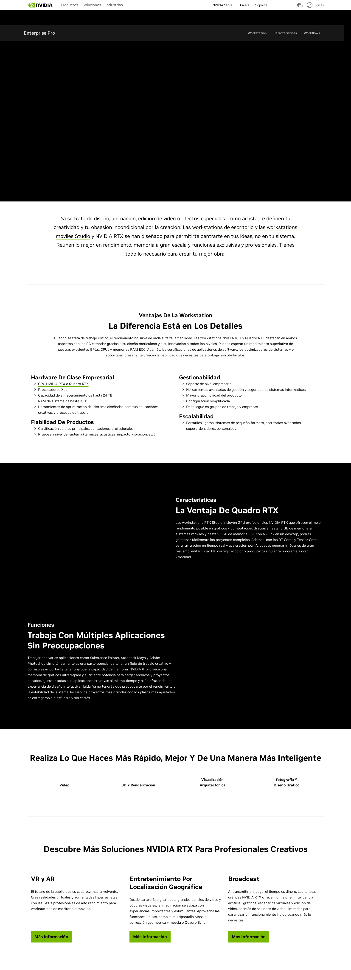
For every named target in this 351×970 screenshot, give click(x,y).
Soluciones (92, 5)
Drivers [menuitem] (244, 5)
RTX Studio (213, 523)
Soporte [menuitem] (261, 5)
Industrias (114, 5)
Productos (69, 5)
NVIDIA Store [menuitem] (223, 5)
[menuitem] (69, 4)
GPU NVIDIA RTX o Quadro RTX (63, 384)
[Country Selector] (299, 6)
